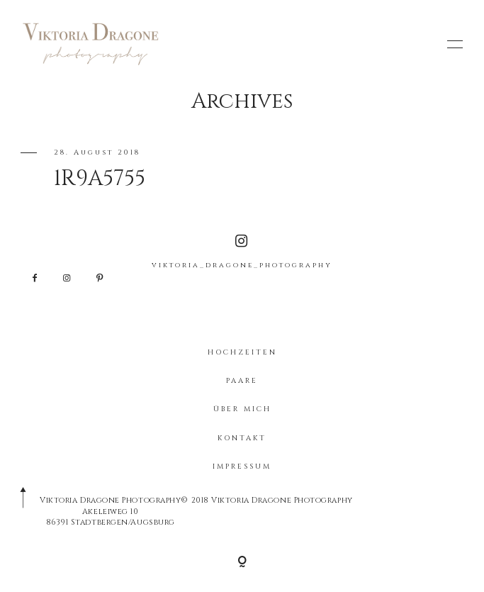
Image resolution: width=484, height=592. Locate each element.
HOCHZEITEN (242, 352)
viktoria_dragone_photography (242, 252)
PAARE (242, 381)
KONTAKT (242, 438)
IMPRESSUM (242, 466)
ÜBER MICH (242, 409)
